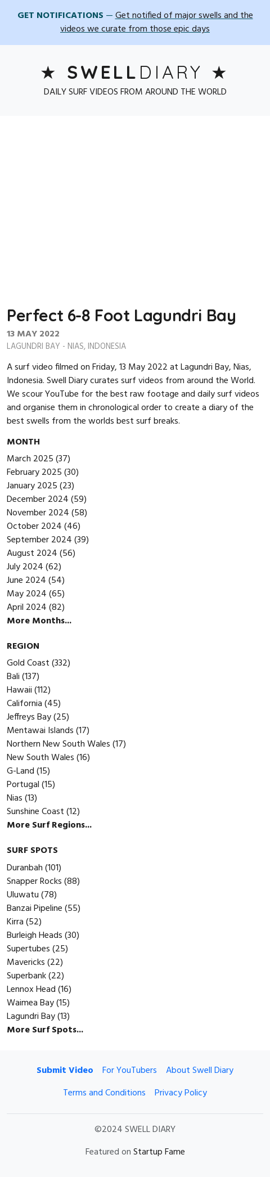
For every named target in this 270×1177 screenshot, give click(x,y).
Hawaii (19, 690)
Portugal (23, 785)
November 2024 (38, 513)
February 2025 (34, 472)
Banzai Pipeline (34, 908)
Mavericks (26, 962)
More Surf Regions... (49, 825)
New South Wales (40, 758)
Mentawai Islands (40, 731)
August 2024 (32, 553)
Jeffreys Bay (29, 717)
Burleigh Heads (34, 935)
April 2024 (27, 607)
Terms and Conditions (104, 1093)
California (24, 704)
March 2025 (30, 459)
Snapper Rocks (34, 881)
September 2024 (39, 540)
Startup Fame (159, 1152)
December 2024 (38, 499)
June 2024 (26, 580)
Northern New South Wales (58, 744)
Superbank (26, 976)
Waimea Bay (30, 1003)
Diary (135, 72)
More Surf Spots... (45, 1030)
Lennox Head (31, 989)
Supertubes (28, 949)
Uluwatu (23, 895)
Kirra (15, 922)
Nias (76, 346)
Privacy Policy (181, 1093)
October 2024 (34, 526)
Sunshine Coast (35, 812)
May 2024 (27, 594)
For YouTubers (129, 1070)
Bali (13, 677)
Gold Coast (28, 663)
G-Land (20, 771)
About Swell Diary (199, 1070)
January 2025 (32, 486)
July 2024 (25, 567)
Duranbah (25, 868)
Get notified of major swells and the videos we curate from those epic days (156, 22)
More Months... (39, 621)
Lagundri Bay (33, 346)
